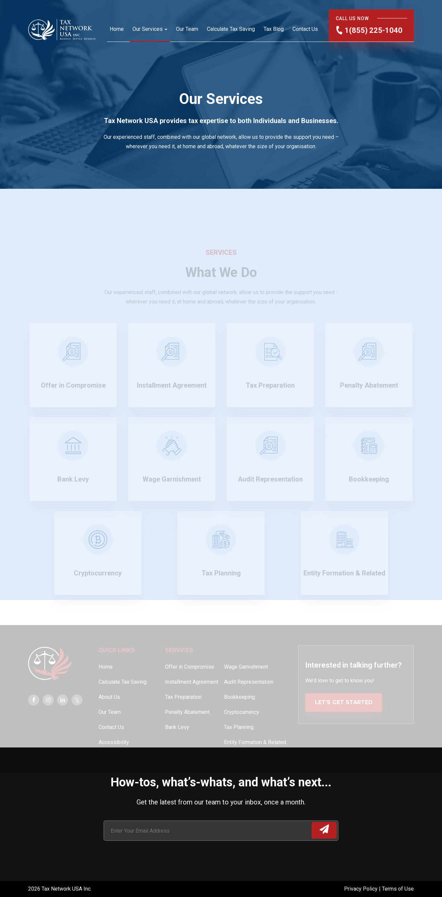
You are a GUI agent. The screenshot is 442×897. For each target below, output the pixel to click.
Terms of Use (398, 889)
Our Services (147, 29)
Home (117, 29)
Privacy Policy (361, 889)
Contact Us (305, 29)
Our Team (187, 29)
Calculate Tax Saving (231, 29)
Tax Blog (274, 29)
